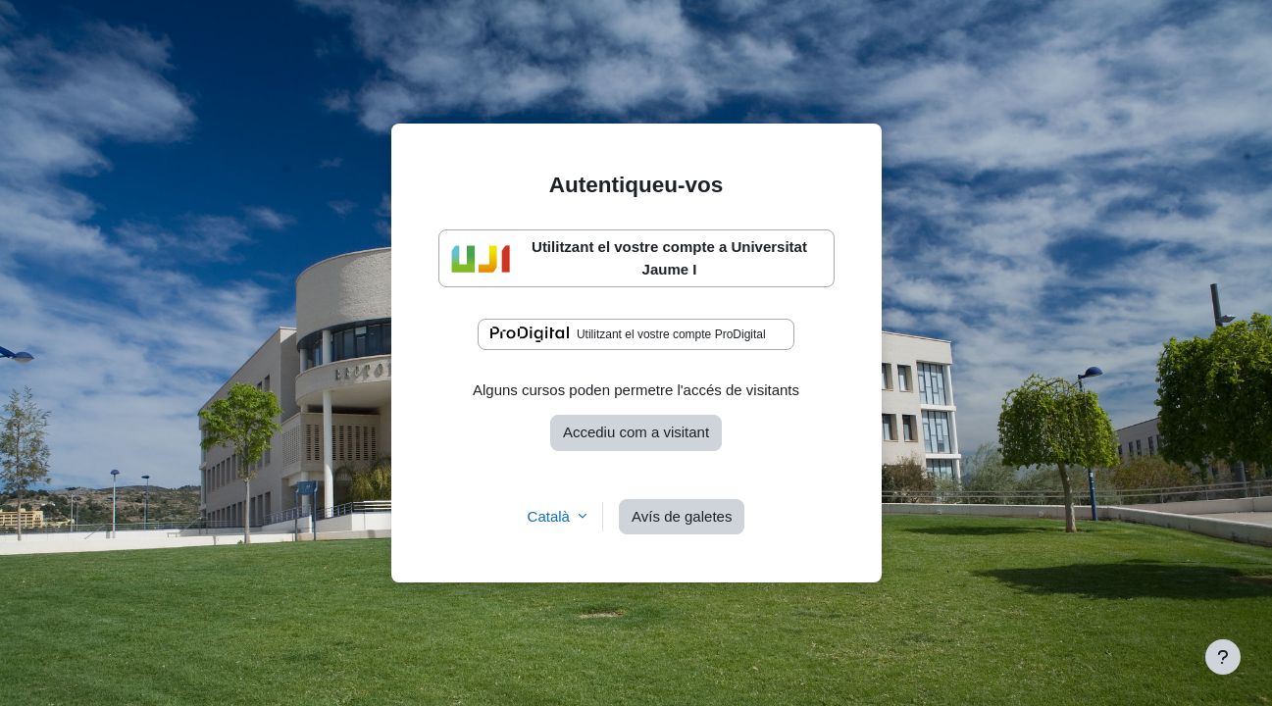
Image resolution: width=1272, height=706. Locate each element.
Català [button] (551, 516)
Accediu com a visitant (636, 432)
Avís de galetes (682, 516)
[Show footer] (1223, 657)
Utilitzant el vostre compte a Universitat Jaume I (629, 257)
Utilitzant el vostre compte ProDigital (628, 334)
